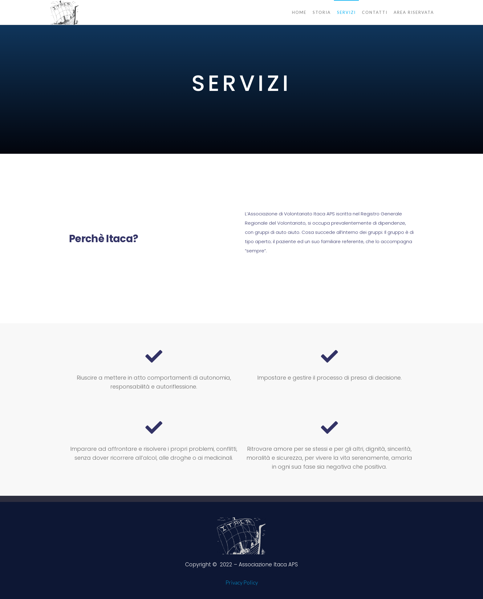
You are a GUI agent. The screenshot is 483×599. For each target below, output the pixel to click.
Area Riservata (414, 12)
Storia (322, 12)
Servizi (346, 12)
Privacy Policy (241, 582)
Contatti (375, 12)
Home (299, 12)
